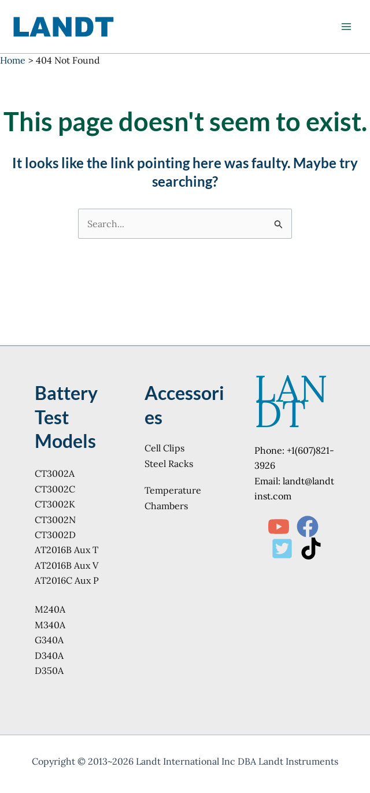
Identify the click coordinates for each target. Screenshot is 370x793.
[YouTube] (279, 527)
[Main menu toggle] (346, 26)
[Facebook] (308, 527)
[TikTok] (311, 548)
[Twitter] (282, 548)
